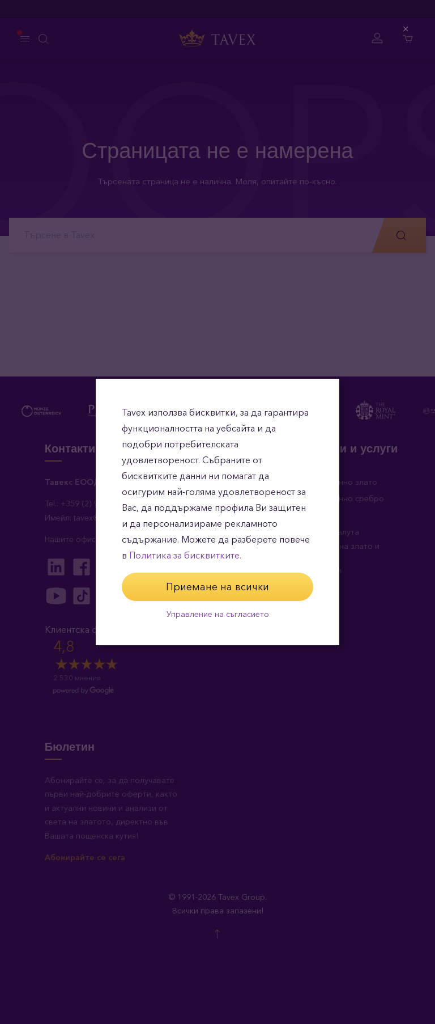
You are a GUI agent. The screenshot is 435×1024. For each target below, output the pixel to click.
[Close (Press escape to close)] (406, 29)
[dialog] (217, 512)
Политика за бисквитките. (185, 555)
